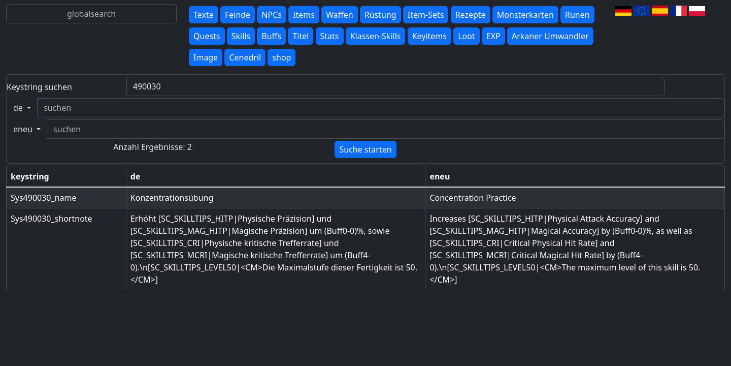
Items (304, 14)
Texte (203, 14)
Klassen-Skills (375, 36)
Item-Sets (426, 14)
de (19, 107)
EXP (493, 36)
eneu (24, 129)
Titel (300, 36)
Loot (466, 36)
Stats (329, 36)
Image (205, 57)
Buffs (271, 36)
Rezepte (470, 14)
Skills (240, 36)
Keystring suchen (39, 87)
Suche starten (365, 149)
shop (281, 57)
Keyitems (429, 36)
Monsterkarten (525, 14)
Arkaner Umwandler (550, 36)
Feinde (237, 14)
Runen (577, 14)
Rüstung (380, 14)
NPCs (271, 14)
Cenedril (245, 57)
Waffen (339, 14)
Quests (206, 36)
